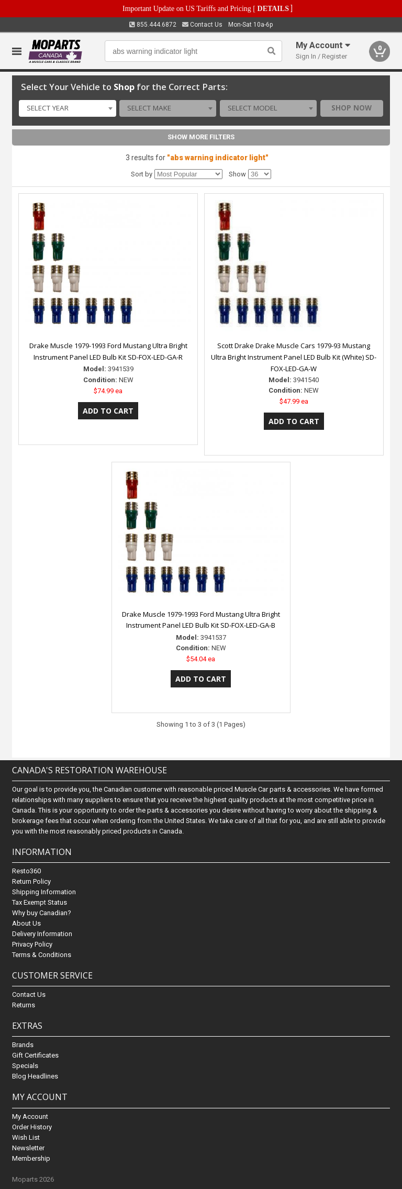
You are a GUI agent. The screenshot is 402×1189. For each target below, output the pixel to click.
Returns (23, 1005)
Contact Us (202, 24)
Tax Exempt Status (39, 902)
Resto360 (26, 871)
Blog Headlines (35, 1076)
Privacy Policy (32, 944)
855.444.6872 (152, 24)
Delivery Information (42, 934)
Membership (31, 1158)
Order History (32, 1127)
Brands (23, 1045)
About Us (26, 923)
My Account (30, 1116)
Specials (25, 1066)
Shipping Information (44, 892)
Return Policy (31, 881)
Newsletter (28, 1148)
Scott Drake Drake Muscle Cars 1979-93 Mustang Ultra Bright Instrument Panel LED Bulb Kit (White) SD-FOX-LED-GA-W (293, 357)
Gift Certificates (35, 1055)
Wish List (26, 1137)
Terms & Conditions (41, 955)
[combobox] (67, 108)
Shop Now (351, 108)
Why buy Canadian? (41, 913)
